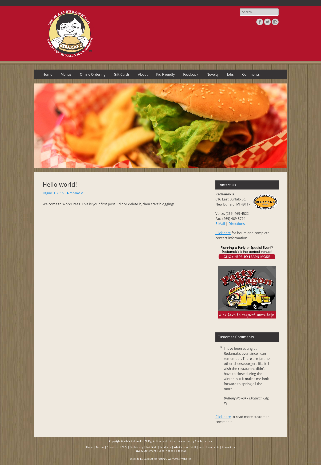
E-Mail (220, 223)
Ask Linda (152, 447)
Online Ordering (92, 74)
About (143, 74)
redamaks (76, 193)
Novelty (213, 74)
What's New (181, 447)
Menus (66, 74)
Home (47, 74)
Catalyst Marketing (155, 459)
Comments (251, 74)
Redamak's (136, 441)
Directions (236, 223)
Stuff (193, 447)
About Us (112, 447)
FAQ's (123, 447)
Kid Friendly (165, 74)
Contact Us (228, 447)
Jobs (230, 74)
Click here (223, 233)
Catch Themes (203, 441)
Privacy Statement (145, 451)
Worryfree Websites (179, 459)
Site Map (181, 451)
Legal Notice (166, 451)
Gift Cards (122, 74)
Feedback (190, 74)
